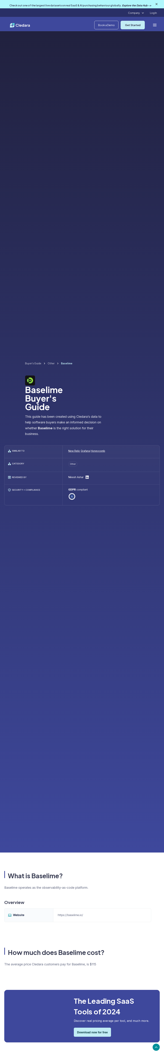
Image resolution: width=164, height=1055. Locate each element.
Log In (153, 12)
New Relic (74, 450)
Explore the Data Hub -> (136, 5)
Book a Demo (106, 25)
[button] (136, 13)
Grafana (85, 450)
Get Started (133, 25)
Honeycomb (98, 450)
